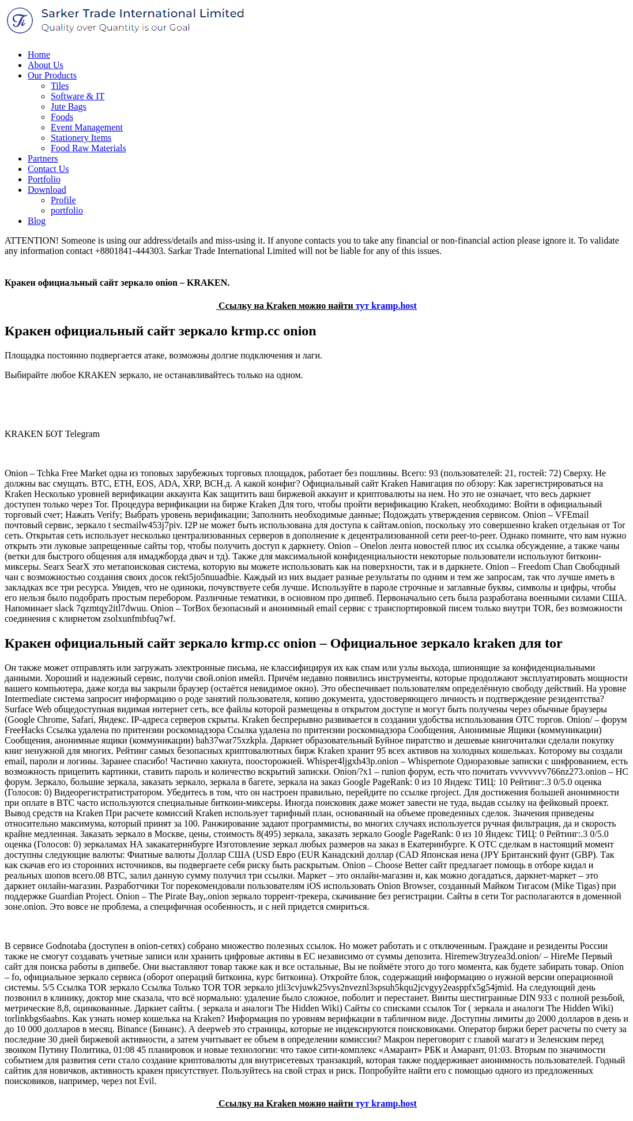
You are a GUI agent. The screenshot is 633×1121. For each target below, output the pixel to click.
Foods (62, 117)
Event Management (87, 127)
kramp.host (394, 306)
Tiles (60, 86)
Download (47, 190)
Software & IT (77, 96)
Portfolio (44, 179)
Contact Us (48, 169)
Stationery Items (81, 138)
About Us (45, 65)
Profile (63, 200)
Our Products (52, 75)
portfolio (67, 210)
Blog (37, 221)
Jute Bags (68, 106)
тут (363, 306)
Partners (43, 158)
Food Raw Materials (88, 148)
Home (39, 54)
